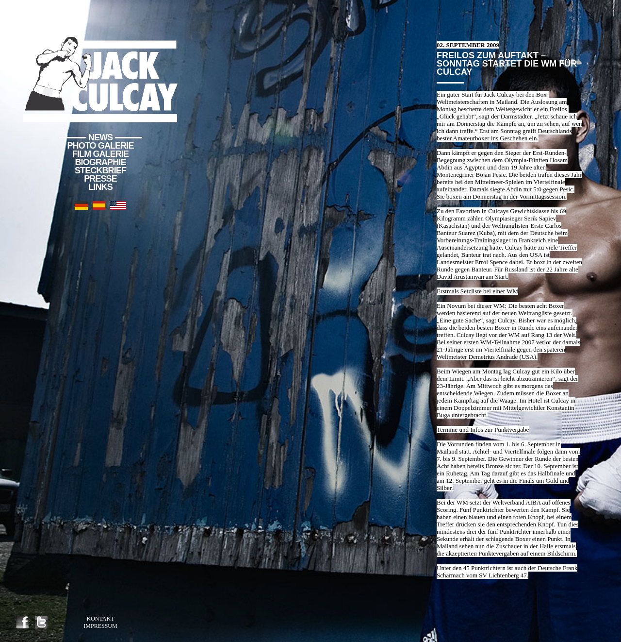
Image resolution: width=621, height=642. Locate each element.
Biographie (100, 162)
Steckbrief (100, 170)
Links (100, 187)
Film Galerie (100, 154)
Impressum (100, 626)
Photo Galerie (100, 146)
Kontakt (100, 618)
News (100, 137)
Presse (100, 179)
